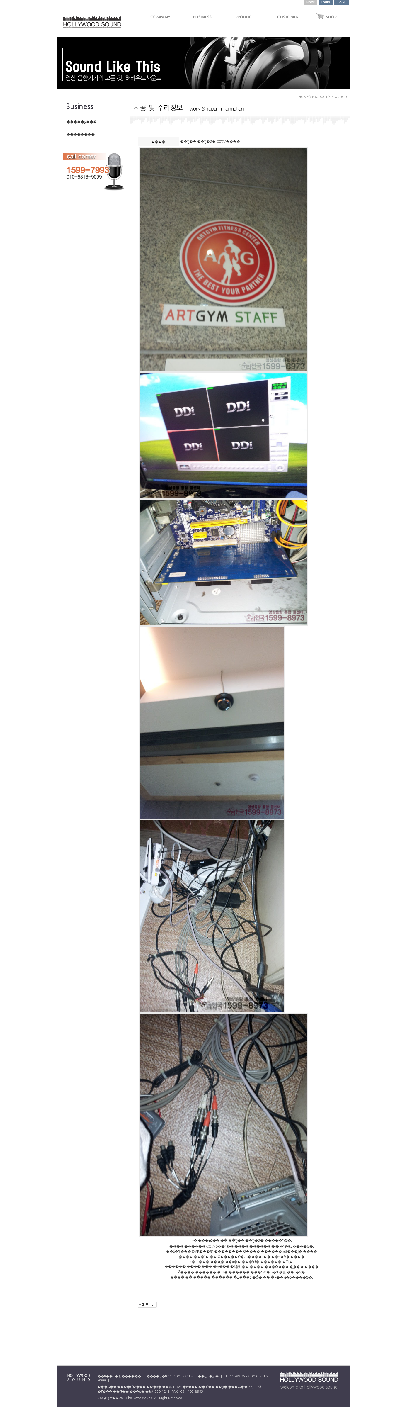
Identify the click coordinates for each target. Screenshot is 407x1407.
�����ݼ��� (82, 122)
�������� (81, 134)
